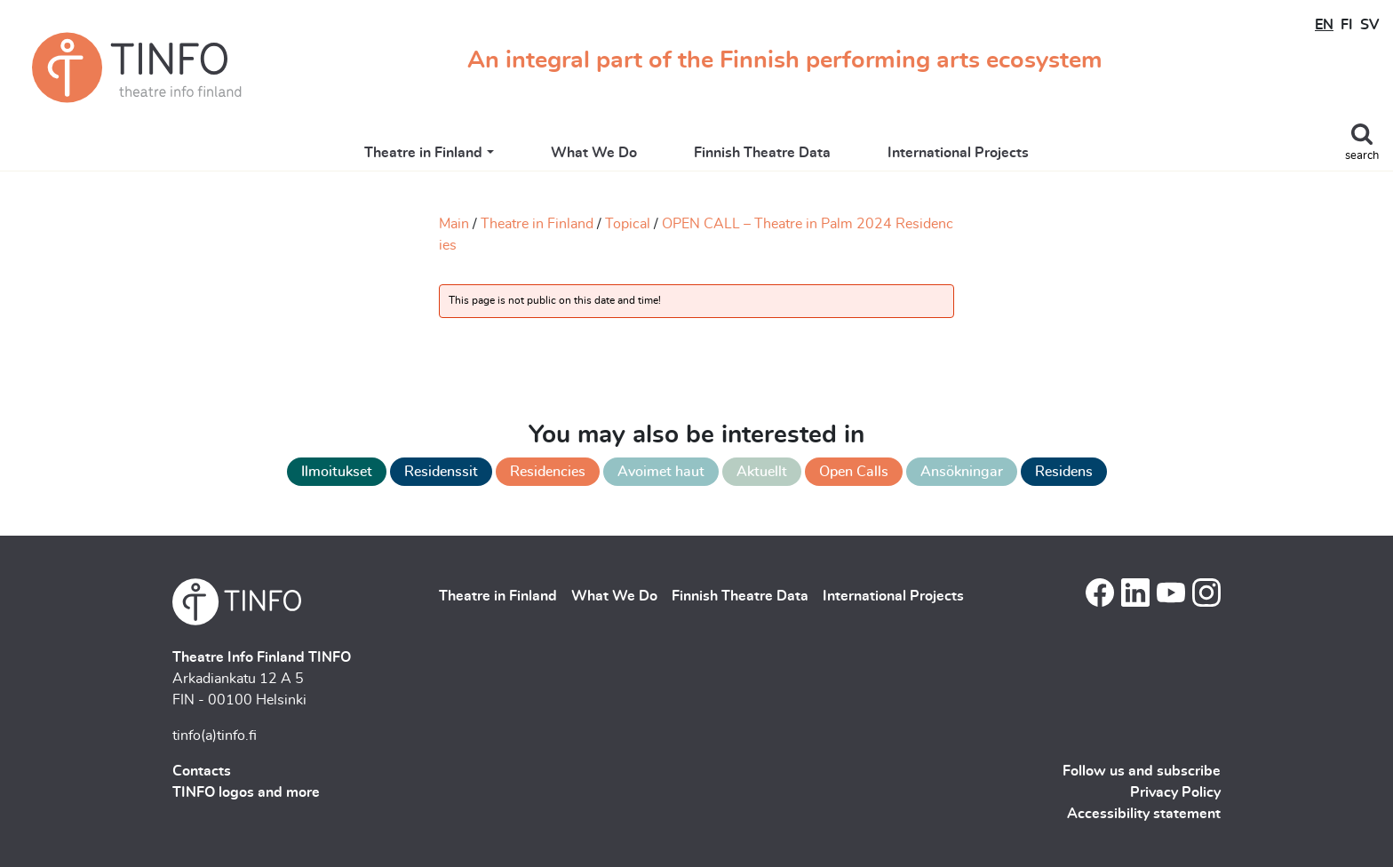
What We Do (594, 153)
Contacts (201, 771)
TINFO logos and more (246, 792)
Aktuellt (761, 472)
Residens (1064, 472)
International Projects (958, 153)
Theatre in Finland (423, 153)
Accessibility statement (1144, 814)
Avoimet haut (660, 472)
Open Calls (853, 472)
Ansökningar (961, 472)
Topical (627, 224)
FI (1347, 25)
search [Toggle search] (1362, 156)
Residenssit (441, 472)
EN (1324, 25)
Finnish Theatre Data (762, 153)
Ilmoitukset (336, 472)
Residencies (547, 472)
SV (1369, 25)
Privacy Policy (1175, 792)
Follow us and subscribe (1142, 771)
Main (454, 224)
